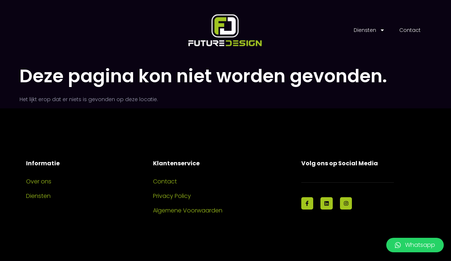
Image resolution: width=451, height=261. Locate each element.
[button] (415, 245)
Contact (410, 30)
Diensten (369, 30)
